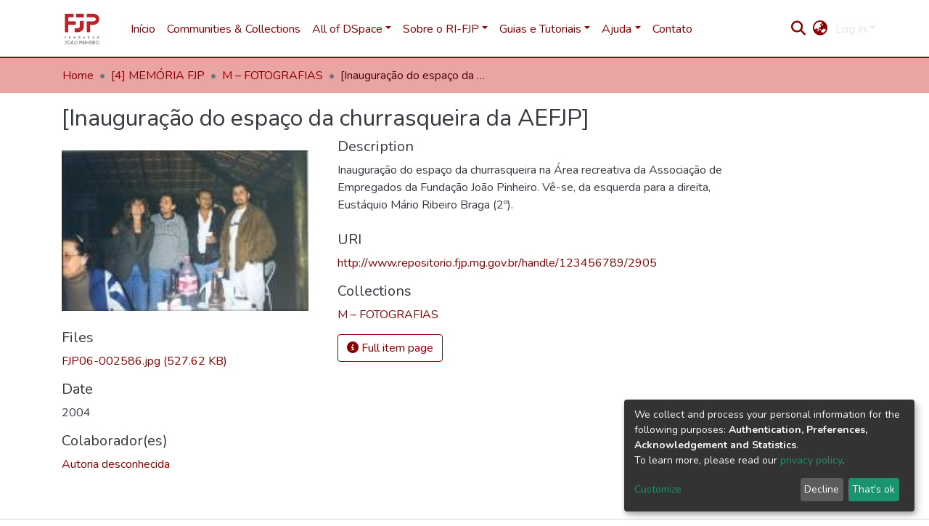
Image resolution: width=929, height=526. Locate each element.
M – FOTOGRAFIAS (272, 76)
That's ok (873, 489)
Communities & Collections (233, 29)
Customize (658, 489)
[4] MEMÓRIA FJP (158, 76)
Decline (821, 489)
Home (78, 76)
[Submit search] (799, 29)
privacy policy (811, 460)
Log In (851, 29)
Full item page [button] (390, 348)
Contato (672, 29)
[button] (820, 29)
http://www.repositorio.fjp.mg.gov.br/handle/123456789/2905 (497, 263)
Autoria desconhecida (116, 464)
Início (143, 29)
